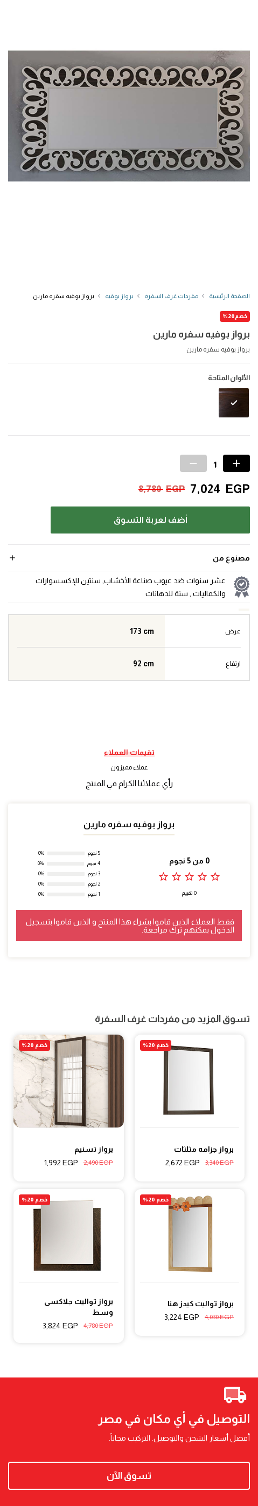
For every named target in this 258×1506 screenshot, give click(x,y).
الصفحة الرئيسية (229, 296)
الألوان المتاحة (229, 378)
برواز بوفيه (119, 296)
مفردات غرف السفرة (171, 296)
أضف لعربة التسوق (150, 519)
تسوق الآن (129, 1475)
